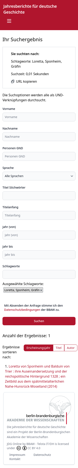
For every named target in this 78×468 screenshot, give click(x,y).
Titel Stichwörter (13, 187)
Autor (71, 348)
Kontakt (14, 459)
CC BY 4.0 (28, 448)
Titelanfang (10, 207)
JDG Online (14, 444)
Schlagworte (11, 266)
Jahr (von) (9, 227)
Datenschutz (42, 455)
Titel (59, 348)
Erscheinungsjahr (38, 348)
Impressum (17, 455)
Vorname (8, 109)
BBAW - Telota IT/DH (40, 444)
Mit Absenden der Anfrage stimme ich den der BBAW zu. (33, 307)
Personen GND (12, 148)
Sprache (8, 168)
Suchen (39, 321)
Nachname (10, 128)
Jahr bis (7, 246)
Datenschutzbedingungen (22, 310)
